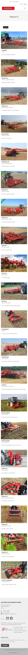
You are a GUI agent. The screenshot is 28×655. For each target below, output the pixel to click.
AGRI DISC (4, 385)
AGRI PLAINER (5, 134)
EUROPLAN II (5, 78)
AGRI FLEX (4, 273)
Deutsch (21, 4)
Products (6, 27)
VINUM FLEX (5, 552)
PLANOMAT (4, 50)
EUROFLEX (4, 245)
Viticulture (22, 27)
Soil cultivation (14, 27)
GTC (18, 652)
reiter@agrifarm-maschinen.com (9, 614)
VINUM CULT (5, 496)
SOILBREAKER (5, 329)
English (25, 4)
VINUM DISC (5, 524)
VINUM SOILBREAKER (7, 580)
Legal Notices (14, 652)
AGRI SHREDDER (6, 413)
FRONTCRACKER (6, 440)
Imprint (10, 652)
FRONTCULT (5, 468)
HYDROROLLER (5, 162)
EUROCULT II (5, 189)
